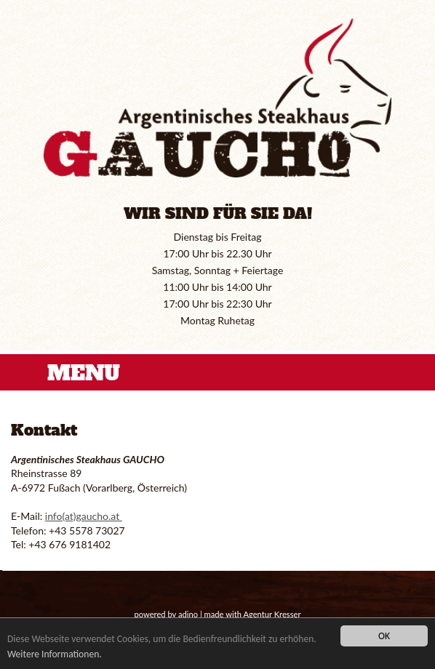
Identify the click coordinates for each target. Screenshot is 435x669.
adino (188, 614)
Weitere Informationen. (54, 654)
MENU (83, 373)
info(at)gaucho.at (83, 516)
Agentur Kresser (271, 614)
